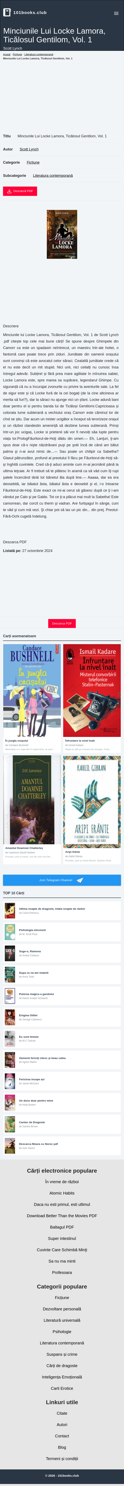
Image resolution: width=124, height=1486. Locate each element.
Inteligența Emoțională (62, 1377)
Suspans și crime (62, 1354)
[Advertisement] (62, 101)
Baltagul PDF (62, 1227)
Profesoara (62, 1272)
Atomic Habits (61, 1193)
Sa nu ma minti (61, 1261)
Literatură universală (62, 1320)
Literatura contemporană (53, 176)
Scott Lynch (29, 149)
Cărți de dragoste (61, 1365)
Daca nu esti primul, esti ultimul (62, 1204)
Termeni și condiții (62, 1458)
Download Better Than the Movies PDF (62, 1216)
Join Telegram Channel (62, 880)
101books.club (25, 12)
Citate (62, 1413)
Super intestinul (62, 1238)
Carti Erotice (62, 1388)
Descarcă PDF (20, 191)
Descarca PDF (62, 623)
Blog (62, 1447)
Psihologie (62, 1331)
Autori (62, 1424)
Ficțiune (33, 162)
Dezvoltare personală (62, 1309)
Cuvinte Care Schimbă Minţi (62, 1250)
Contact (62, 1436)
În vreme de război (62, 1182)
